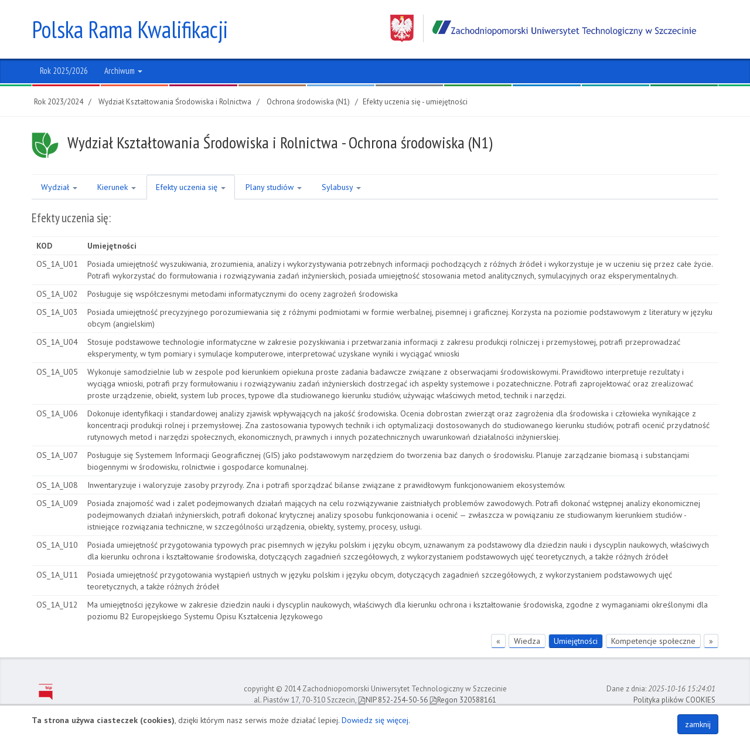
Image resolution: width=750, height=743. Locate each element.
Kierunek (116, 187)
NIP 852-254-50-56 (393, 700)
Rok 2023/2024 (58, 102)
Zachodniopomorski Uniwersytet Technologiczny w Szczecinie (543, 28)
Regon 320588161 (462, 700)
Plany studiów (274, 187)
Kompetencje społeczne (653, 641)
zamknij (698, 724)
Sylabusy (341, 187)
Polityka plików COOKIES (674, 700)
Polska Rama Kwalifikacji (130, 29)
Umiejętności (576, 641)
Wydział (59, 187)
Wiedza (527, 641)
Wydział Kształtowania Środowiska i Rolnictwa (174, 102)
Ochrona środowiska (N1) (308, 102)
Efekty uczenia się (191, 187)
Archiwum (123, 70)
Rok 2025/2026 (64, 70)
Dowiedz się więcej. (376, 720)
